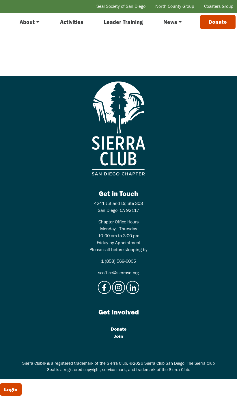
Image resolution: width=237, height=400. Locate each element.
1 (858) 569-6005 (118, 261)
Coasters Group (219, 6)
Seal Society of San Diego (120, 6)
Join (118, 336)
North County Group (174, 6)
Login (11, 389)
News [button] (170, 21)
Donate (118, 329)
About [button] (27, 21)
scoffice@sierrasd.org (118, 272)
